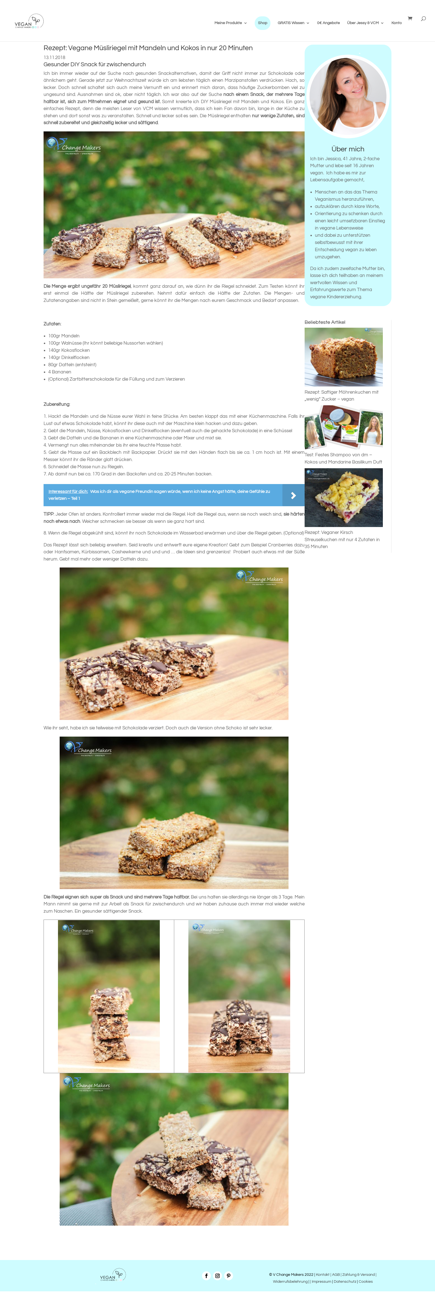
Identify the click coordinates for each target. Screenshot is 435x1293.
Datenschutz (345, 1282)
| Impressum (320, 1282)
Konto (396, 23)
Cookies (366, 1282)
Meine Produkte (228, 23)
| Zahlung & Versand (358, 1275)
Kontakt (322, 1275)
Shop (262, 23)
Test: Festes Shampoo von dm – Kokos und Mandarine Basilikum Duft (344, 455)
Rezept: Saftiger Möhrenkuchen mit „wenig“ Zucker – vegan (344, 392)
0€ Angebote (328, 23)
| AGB (335, 1275)
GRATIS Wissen (291, 23)
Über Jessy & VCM (363, 23)
